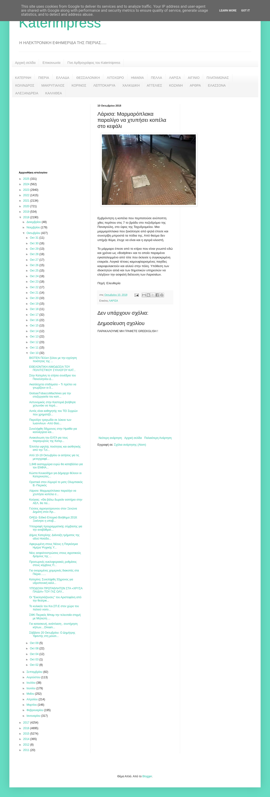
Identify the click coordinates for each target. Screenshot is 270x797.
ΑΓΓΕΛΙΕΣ (154, 85)
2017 (26, 722)
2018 (26, 217)
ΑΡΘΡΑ (195, 85)
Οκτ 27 (34, 259)
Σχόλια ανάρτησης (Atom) (130, 444)
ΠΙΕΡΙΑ (43, 78)
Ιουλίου (31, 682)
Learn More (228, 10)
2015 (26, 733)
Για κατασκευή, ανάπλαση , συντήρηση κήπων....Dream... (53, 625)
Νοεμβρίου (34, 227)
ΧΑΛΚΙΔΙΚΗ (131, 85)
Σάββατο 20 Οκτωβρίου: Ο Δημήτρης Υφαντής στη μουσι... (52, 634)
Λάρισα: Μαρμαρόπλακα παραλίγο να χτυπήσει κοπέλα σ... (52, 492)
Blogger (147, 776)
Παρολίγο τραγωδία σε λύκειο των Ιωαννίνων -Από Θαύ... (50, 421)
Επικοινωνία (51, 63)
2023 (26, 190)
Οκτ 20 (34, 298)
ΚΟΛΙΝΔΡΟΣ (24, 85)
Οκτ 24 (34, 276)
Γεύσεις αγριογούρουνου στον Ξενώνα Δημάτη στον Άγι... (53, 510)
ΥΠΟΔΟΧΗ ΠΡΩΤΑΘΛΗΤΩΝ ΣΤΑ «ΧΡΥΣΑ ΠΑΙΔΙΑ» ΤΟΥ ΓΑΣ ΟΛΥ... (55, 590)
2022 (26, 195)
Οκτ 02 (34, 665)
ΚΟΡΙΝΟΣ (79, 85)
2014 (26, 739)
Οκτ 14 (34, 331)
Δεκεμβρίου (34, 222)
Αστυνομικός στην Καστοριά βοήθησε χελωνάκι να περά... (52, 404)
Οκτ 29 (34, 248)
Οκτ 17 (34, 314)
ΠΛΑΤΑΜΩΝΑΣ (218, 78)
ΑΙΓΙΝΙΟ (194, 78)
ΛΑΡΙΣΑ (175, 78)
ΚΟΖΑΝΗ (176, 85)
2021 (26, 200)
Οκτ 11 (34, 347)
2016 (26, 728)
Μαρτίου (32, 704)
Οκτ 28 (34, 254)
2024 (26, 184)
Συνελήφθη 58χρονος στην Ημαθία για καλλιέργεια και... (53, 430)
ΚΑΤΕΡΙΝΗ (23, 78)
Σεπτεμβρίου (35, 672)
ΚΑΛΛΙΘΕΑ (53, 93)
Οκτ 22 (34, 287)
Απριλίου (33, 699)
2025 (26, 178)
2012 (26, 744)
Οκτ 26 (34, 265)
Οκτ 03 (34, 659)
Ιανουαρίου (34, 715)
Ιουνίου (31, 688)
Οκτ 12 (34, 342)
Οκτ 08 (34, 648)
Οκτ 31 (34, 237)
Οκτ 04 (34, 654)
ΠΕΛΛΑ (156, 78)
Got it (245, 10)
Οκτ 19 (34, 303)
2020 (26, 206)
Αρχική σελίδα (25, 63)
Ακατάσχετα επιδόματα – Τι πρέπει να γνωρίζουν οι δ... (52, 386)
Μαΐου (31, 693)
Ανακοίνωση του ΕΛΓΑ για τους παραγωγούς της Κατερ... (48, 439)
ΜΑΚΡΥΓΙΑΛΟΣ (53, 85)
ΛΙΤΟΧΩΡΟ (115, 78)
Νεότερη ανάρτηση (110, 438)
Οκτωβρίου (34, 233)
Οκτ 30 (34, 243)
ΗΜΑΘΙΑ (137, 78)
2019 (26, 211)
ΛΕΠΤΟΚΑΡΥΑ (104, 85)
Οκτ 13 (34, 336)
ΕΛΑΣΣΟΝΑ (217, 85)
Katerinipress (60, 23)
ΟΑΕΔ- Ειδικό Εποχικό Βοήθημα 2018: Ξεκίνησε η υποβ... (53, 519)
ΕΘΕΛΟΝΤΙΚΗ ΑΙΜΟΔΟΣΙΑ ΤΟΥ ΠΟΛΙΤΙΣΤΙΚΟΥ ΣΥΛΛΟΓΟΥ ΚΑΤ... (52, 368)
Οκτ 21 (34, 292)
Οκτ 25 (34, 270)
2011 (26, 750)
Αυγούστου (34, 677)
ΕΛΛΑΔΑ (62, 78)
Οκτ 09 (34, 643)
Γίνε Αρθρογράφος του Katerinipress (93, 63)
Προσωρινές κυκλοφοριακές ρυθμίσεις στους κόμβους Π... (53, 563)
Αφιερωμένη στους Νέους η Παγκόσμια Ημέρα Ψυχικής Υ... (53, 545)
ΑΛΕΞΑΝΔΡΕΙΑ (26, 93)
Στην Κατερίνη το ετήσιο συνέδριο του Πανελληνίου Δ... (52, 377)
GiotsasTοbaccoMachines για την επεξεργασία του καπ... (50, 395)
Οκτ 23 (34, 281)
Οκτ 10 (34, 353)
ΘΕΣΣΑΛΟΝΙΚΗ (88, 78)
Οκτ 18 (34, 309)
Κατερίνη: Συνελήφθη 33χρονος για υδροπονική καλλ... (51, 581)
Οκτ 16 (34, 320)
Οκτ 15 (34, 325)
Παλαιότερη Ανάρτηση (158, 438)
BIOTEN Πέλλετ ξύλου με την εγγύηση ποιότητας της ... (53, 359)
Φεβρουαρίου (35, 710)
